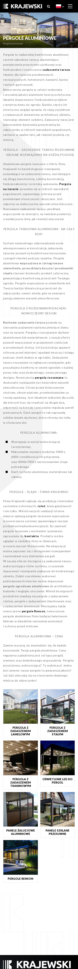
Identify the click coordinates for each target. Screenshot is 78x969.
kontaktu (32, 536)
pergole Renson (33, 611)
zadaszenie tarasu (56, 69)
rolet (42, 506)
